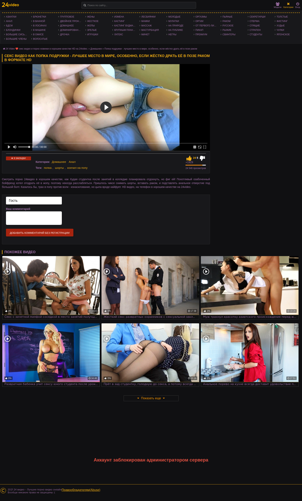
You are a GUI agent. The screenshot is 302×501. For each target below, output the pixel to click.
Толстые (282, 16)
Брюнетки (39, 16)
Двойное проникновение (71, 21)
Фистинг (282, 21)
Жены (91, 16)
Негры (172, 34)
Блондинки (13, 30)
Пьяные (227, 16)
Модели (278, 5)
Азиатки (11, 16)
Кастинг (119, 21)
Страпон (255, 30)
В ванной (39, 21)
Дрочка (64, 34)
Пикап (199, 30)
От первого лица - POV (207, 25)
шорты (59, 167)
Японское (283, 34)
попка (48, 167)
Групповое (67, 16)
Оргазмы (201, 16)
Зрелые (92, 30)
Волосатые (40, 39)
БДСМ (9, 25)
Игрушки (92, 34)
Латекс (118, 34)
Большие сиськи (17, 34)
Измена (119, 16)
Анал (9, 21)
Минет (145, 34)
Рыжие (226, 30)
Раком (226, 21)
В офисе (38, 34)
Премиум (201, 34)
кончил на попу (77, 167)
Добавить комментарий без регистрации (40, 232)
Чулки (280, 30)
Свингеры (228, 34)
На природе (175, 25)
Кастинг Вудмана (125, 25)
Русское (227, 25)
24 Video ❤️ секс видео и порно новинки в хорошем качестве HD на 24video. (47, 48)
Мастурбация (150, 30)
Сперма (254, 21)
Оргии (199, 21)
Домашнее (67, 25)
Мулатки (173, 21)
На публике (175, 30)
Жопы (91, 25)
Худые (281, 25)
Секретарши (257, 16)
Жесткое (93, 21)
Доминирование (70, 30)
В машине (39, 30)
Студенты (256, 34)
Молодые (174, 16)
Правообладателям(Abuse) (81, 490)
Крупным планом (125, 30)
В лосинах (40, 25)
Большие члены (16, 39)
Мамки (145, 21)
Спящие (255, 25)
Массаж (146, 25)
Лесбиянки (148, 16)
